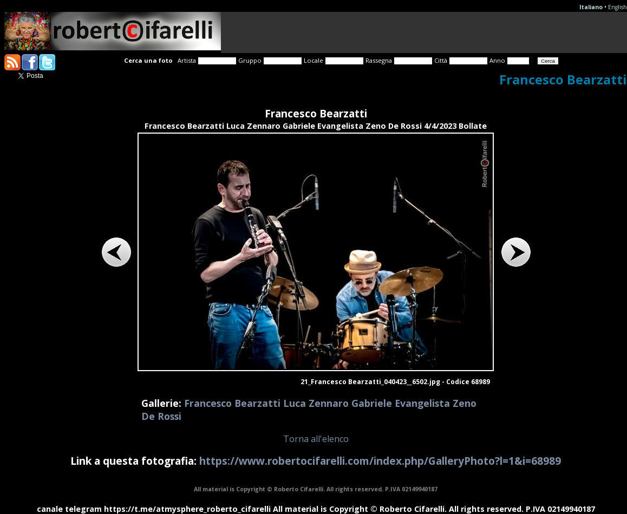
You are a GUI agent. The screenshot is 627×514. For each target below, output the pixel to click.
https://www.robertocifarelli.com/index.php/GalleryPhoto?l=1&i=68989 (380, 460)
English (617, 7)
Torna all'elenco (316, 439)
